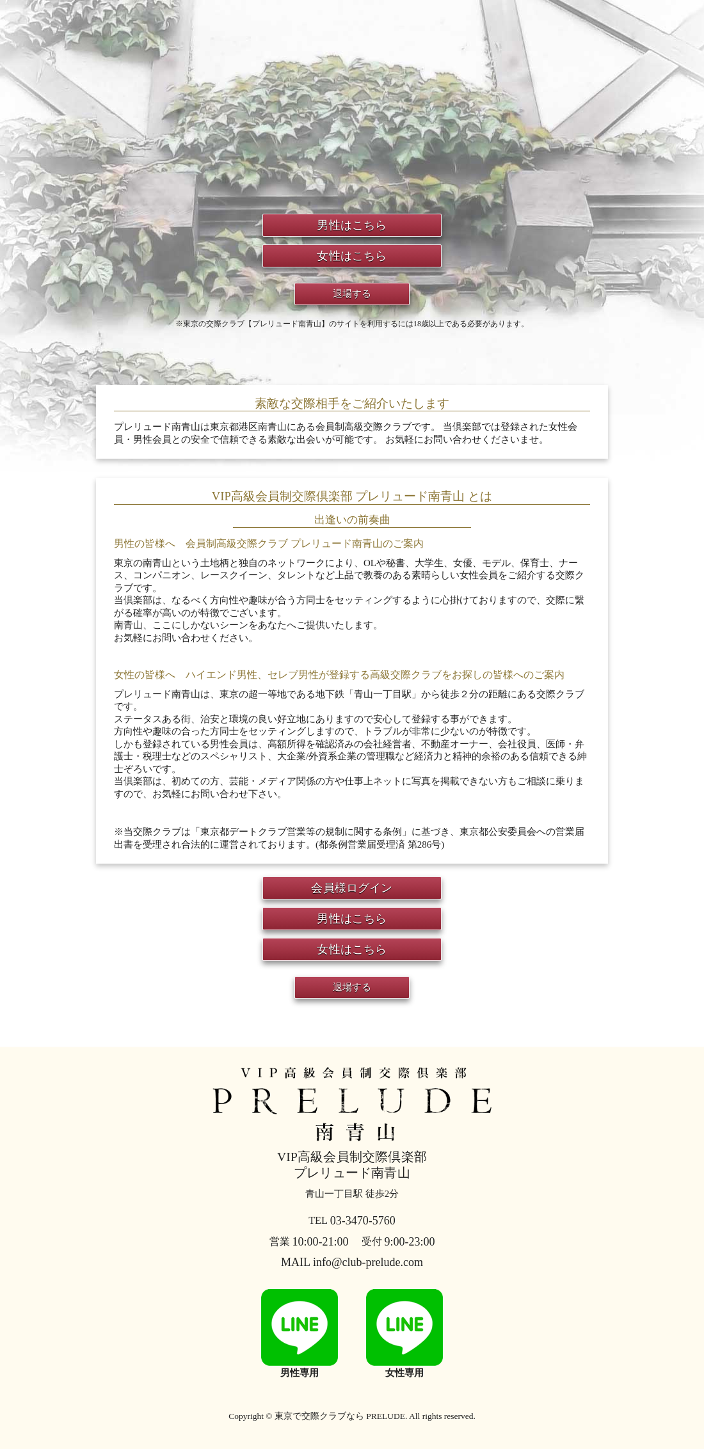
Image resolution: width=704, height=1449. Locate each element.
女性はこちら (352, 255)
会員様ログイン (351, 888)
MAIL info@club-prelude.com (352, 1262)
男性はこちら (352, 225)
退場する (352, 294)
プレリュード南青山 (352, 1119)
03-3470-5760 (352, 1220)
